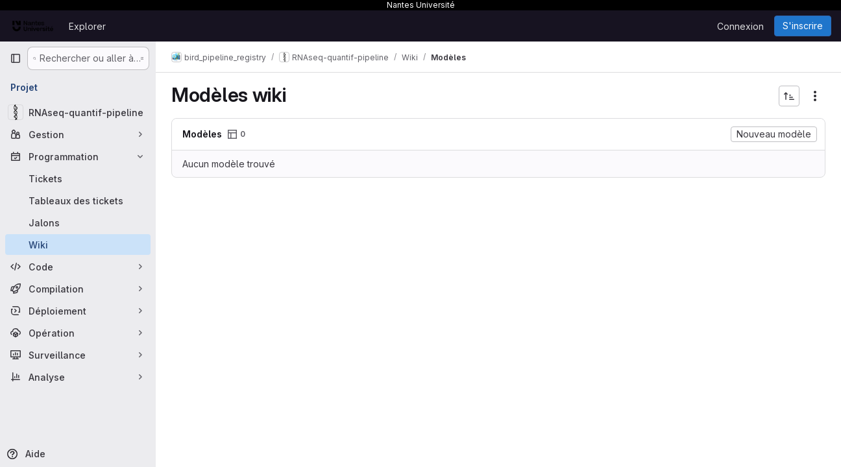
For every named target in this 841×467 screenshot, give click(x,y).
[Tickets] (78, 178)
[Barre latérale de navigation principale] (15, 58)
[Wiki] (78, 244)
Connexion (740, 26)
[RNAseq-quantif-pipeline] (78, 112)
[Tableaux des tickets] (78, 200)
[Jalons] (78, 222)
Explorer (87, 26)
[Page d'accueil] (32, 26)
